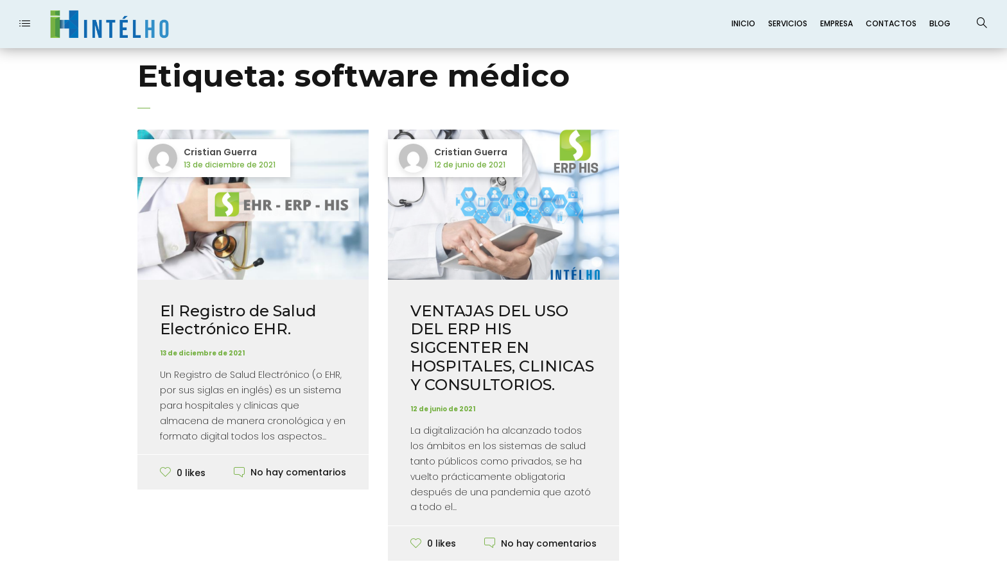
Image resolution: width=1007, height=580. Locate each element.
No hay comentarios (298, 472)
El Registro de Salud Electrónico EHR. (238, 320)
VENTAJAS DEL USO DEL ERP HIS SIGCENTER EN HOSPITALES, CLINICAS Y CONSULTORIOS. (502, 348)
